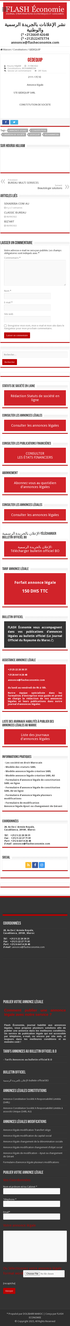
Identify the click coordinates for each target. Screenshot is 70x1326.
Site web (8, 314)
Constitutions (20, 49)
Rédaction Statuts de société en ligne (35, 398)
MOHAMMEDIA (29, 68)
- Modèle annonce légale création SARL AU (29, 775)
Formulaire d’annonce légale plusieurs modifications (31, 1162)
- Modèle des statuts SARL (20, 767)
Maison (5, 49)
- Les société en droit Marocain (23, 762)
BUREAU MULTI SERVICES (27, 181)
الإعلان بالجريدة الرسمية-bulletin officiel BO (26, 1080)
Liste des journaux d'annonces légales (35, 737)
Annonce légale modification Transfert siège (27, 1130)
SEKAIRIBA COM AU (16, 203)
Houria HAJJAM (14, 66)
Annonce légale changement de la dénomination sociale (33, 1141)
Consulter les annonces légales (35, 425)
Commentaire (12, 257)
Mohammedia (52, 134)
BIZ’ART (9, 221)
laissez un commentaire (19, 71)
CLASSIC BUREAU (15, 212)
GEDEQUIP (35, 134)
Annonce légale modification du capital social (27, 1135)
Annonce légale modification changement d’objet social (32, 1147)
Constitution (39, 130)
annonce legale (18, 130)
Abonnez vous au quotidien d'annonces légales (35, 485)
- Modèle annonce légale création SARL (27, 771)
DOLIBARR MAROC (33, 1313)
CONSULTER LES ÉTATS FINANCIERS (35, 455)
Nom (7, 290)
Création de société (14, 134)
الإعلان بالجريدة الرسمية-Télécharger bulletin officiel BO (35, 549)
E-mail (8, 302)
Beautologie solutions (43, 187)
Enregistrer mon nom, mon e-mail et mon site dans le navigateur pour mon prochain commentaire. (34, 327)
